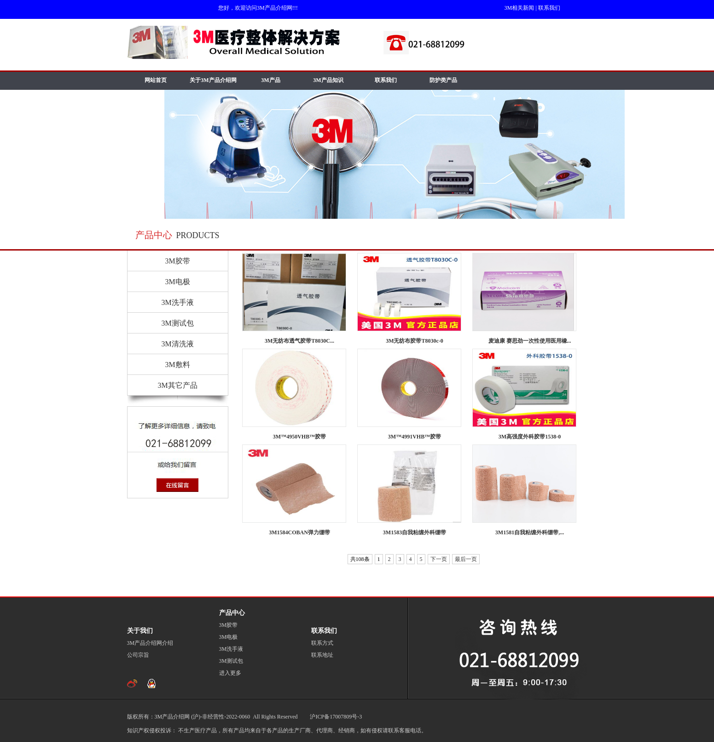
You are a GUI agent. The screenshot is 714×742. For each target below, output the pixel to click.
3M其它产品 (177, 385)
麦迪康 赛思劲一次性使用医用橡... (529, 341)
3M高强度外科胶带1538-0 (530, 436)
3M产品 (270, 80)
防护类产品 (443, 80)
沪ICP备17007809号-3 (335, 716)
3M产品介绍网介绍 (150, 643)
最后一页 (466, 559)
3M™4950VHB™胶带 (299, 436)
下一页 (438, 559)
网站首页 (156, 80)
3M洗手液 (177, 302)
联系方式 (322, 643)
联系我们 (549, 8)
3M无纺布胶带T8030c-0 (414, 341)
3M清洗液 (177, 344)
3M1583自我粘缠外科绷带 (414, 532)
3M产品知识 (328, 80)
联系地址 (322, 655)
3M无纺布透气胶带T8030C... (299, 341)
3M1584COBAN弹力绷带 (299, 532)
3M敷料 (177, 364)
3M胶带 (177, 261)
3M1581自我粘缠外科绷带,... (529, 532)
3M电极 (177, 282)
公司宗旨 (138, 655)
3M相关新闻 (519, 8)
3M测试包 (177, 323)
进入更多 (230, 673)
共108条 (360, 559)
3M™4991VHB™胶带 (414, 436)
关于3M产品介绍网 (213, 80)
